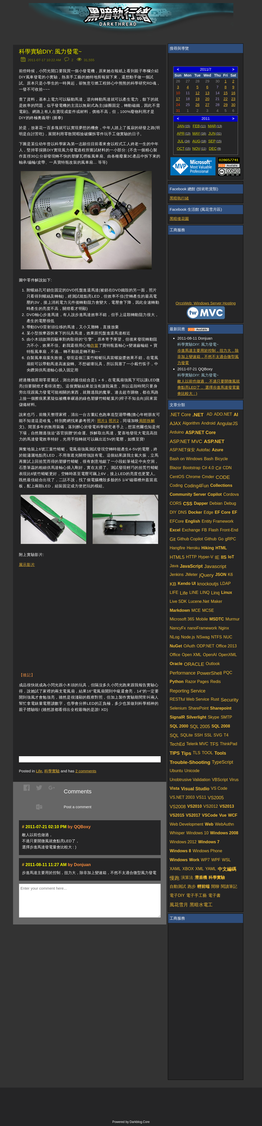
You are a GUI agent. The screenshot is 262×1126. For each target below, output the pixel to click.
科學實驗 (52, 771)
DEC (215, 148)
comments (85, 771)
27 (207, 105)
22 (225, 99)
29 (225, 105)
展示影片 (27, 564)
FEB (199, 126)
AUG (199, 141)
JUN (214, 133)
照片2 (114, 420)
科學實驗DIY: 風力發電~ (50, 51)
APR (183, 133)
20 (207, 99)
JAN (183, 126)
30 (233, 105)
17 (178, 99)
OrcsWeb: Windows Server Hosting (206, 303)
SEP (215, 141)
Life (39, 771)
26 (197, 105)
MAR (215, 126)
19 (197, 99)
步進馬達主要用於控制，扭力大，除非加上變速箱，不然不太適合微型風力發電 (208, 356)
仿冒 (94, 345)
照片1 (102, 420)
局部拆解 (147, 420)
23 (233, 99)
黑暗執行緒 (179, 198)
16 (233, 93)
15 (225, 93)
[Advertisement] (79, 726)
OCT (184, 148)
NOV (199, 148)
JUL (183, 141)
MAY (199, 133)
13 (207, 93)
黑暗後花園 (179, 218)
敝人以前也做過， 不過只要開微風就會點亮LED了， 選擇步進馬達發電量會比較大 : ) (208, 387)
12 (197, 93)
